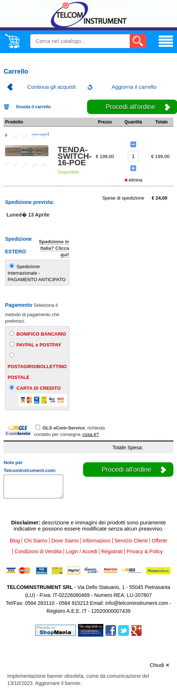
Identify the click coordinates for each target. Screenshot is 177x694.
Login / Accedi (81, 551)
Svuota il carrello (33, 106)
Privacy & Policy (144, 551)
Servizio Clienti (131, 541)
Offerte (159, 541)
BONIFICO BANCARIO (37, 334)
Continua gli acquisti (51, 87)
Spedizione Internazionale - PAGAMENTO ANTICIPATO (37, 273)
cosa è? (90, 434)
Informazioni (96, 541)
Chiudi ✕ (160, 665)
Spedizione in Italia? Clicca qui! (54, 248)
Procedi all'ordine (126, 469)
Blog (15, 541)
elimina (133, 180)
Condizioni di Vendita (38, 551)
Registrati (111, 551)
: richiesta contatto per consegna (69, 431)
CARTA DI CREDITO (38, 395)
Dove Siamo (65, 541)
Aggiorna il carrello (134, 87)
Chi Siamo (35, 541)
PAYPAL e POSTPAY (35, 345)
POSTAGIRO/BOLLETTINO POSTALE (37, 366)
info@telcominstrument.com (136, 603)
